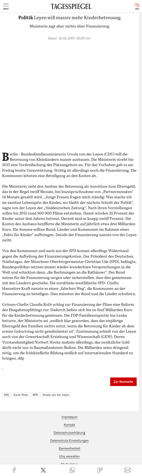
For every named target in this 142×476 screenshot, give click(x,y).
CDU (6, 394)
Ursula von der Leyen (55, 394)
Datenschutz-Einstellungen (69, 440)
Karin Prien (21, 394)
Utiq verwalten (69, 456)
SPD (35, 394)
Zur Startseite (123, 381)
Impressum (69, 417)
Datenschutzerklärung (69, 432)
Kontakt (69, 425)
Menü (6, 6)
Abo (137, 6)
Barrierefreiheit (69, 448)
